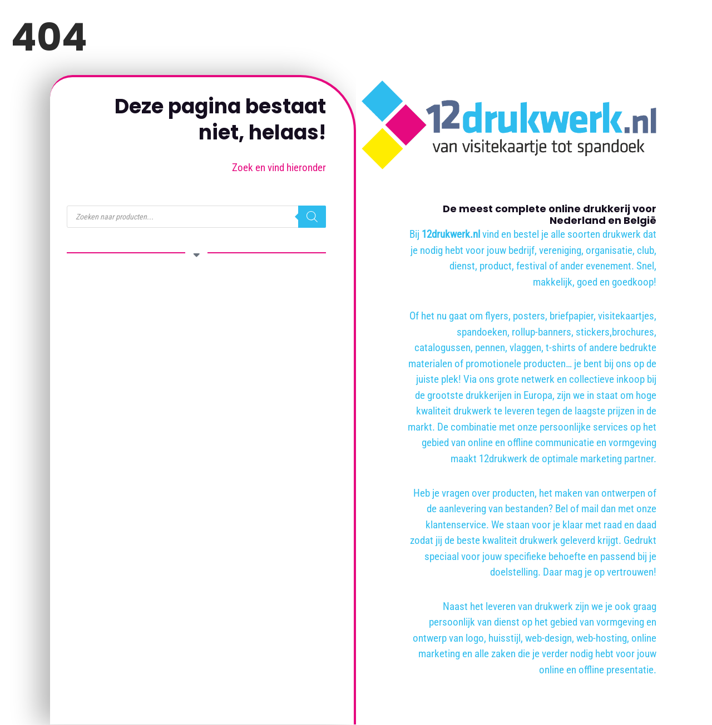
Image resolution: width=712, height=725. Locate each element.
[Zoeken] (312, 217)
